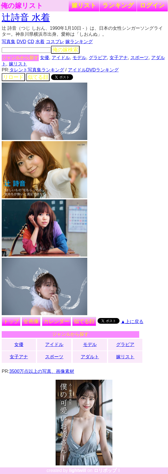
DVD (21, 41)
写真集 (8, 41)
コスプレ (55, 41)
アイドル (61, 57)
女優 (44, 57)
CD (31, 41)
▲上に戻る (132, 321)
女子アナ (119, 57)
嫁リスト (84, 5)
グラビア (98, 57)
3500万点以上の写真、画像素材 (41, 371)
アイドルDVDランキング (93, 69)
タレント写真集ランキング (36, 69)
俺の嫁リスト (22, 5)
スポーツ (139, 57)
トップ (11, 321)
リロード (13, 77)
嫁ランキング (79, 41)
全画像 (31, 321)
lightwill (77, 470)
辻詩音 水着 (26, 17)
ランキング (118, 5)
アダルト (90, 356)
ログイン (152, 5)
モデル (79, 57)
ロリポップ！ (107, 470)
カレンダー (56, 321)
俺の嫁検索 (65, 50)
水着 (39, 41)
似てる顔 (38, 77)
